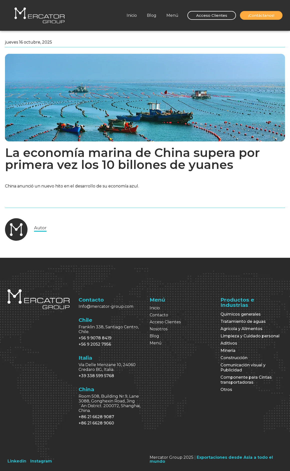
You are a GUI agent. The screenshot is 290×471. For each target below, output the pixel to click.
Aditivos (228, 343)
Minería (227, 350)
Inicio (132, 15)
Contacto (159, 315)
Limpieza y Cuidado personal (249, 336)
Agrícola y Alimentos (241, 328)
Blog (151, 15)
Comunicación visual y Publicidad (242, 367)
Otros (226, 389)
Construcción (233, 357)
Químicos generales (240, 314)
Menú (172, 15)
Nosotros (158, 329)
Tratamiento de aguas (243, 321)
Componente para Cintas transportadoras (246, 380)
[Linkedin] (17, 461)
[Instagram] (41, 461)
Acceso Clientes (165, 322)
